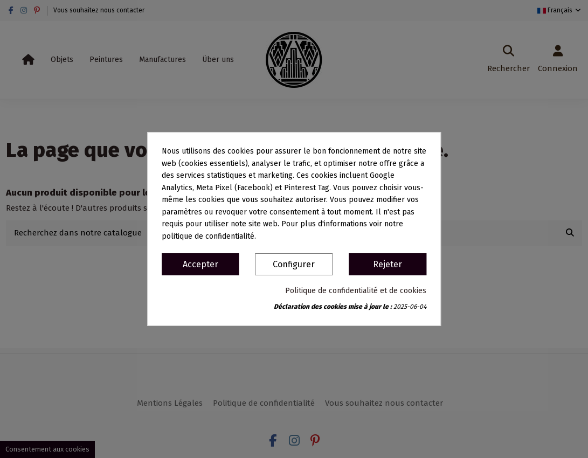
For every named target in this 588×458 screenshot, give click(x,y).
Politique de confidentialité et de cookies (355, 290)
